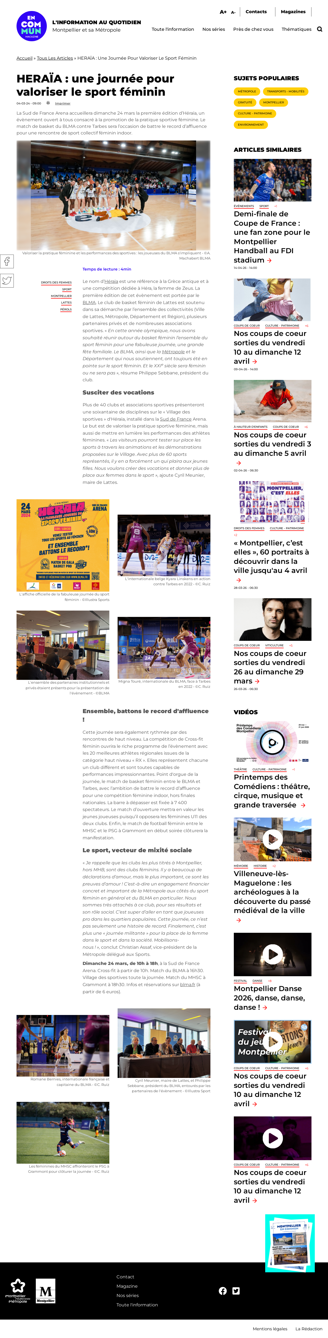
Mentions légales (270, 1328)
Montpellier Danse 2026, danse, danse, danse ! (269, 997)
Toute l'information (173, 29)
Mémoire (241, 865)
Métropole (247, 91)
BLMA (89, 302)
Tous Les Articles (55, 58)
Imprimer (63, 103)
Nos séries (213, 29)
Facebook (7, 261)
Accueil (24, 58)
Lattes (66, 302)
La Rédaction (309, 1328)
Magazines (293, 11)
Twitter (7, 281)
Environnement (251, 124)
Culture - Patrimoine (255, 113)
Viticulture (274, 645)
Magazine (127, 1286)
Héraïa (111, 281)
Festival (240, 980)
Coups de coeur (247, 325)
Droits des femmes (56, 282)
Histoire (260, 865)
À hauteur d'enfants (250, 426)
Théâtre (240, 769)
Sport (67, 289)
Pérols (66, 309)
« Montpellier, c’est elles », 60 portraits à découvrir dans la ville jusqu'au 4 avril (271, 557)
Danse (257, 980)
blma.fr (187, 984)
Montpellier (61, 295)
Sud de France (176, 419)
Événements (244, 206)
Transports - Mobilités (285, 91)
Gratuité (245, 102)
